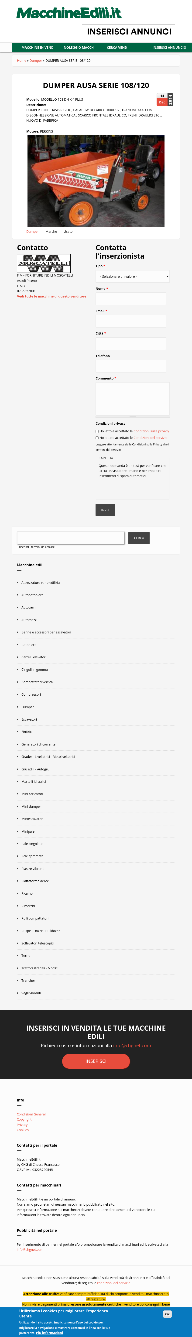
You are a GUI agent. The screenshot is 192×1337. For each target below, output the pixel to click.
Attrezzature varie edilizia (40, 592)
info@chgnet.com (132, 1055)
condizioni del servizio (113, 1292)
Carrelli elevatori (33, 666)
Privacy (22, 1134)
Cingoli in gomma (34, 679)
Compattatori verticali (37, 691)
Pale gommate (32, 865)
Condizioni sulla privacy (151, 440)
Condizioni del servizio (150, 447)
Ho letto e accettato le (134, 440)
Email (101, 320)
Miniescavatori (32, 828)
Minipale (27, 841)
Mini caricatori (32, 803)
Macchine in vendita (40, 47)
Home (21, 70)
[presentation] (134, 497)
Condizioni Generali (31, 1124)
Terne (25, 965)
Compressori (31, 704)
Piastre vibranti (32, 878)
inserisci (96, 1070)
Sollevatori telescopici (37, 953)
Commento (106, 388)
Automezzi (29, 629)
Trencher (28, 990)
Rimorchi (28, 915)
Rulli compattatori (34, 928)
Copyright (24, 1129)
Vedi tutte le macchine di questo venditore (51, 306)
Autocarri (28, 617)
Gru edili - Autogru (35, 778)
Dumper (36, 70)
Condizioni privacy (110, 433)
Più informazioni (49, 1332)
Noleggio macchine (92, 47)
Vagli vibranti (31, 1002)
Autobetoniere (32, 604)
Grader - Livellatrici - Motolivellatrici (48, 766)
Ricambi (27, 903)
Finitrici (26, 741)
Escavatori (29, 729)
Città (101, 343)
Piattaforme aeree (35, 890)
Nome (102, 298)
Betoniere (28, 654)
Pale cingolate (31, 853)
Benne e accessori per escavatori (46, 641)
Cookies (23, 1139)
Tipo (100, 275)
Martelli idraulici (33, 791)
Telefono (103, 365)
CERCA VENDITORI (145, 47)
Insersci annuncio (93, 57)
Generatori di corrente (38, 754)
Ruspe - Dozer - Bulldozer (40, 940)
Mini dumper (31, 816)
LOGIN (40, 57)
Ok (167, 1314)
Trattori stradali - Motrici (39, 977)
